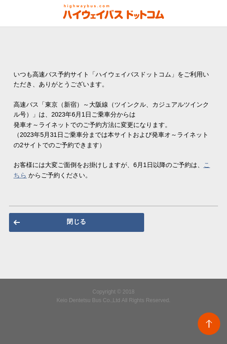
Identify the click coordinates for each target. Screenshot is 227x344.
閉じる (76, 221)
